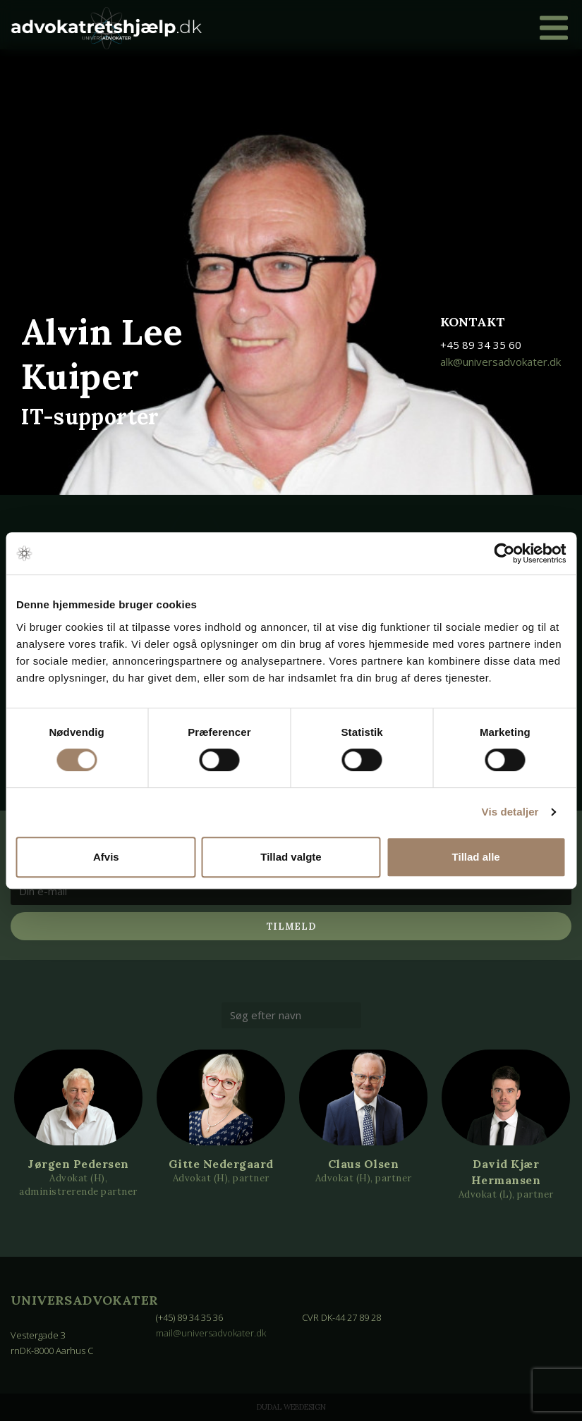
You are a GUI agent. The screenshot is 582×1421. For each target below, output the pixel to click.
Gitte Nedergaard (221, 1164)
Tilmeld (291, 927)
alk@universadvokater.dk (500, 362)
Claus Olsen (363, 1164)
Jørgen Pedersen (78, 1164)
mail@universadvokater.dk (211, 1333)
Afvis (106, 857)
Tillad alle (476, 857)
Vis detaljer (510, 812)
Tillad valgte (290, 857)
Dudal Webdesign (291, 1407)
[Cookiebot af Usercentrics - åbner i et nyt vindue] (504, 553)
